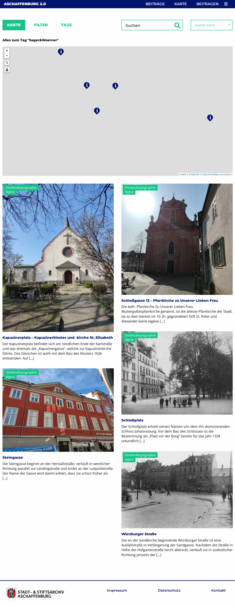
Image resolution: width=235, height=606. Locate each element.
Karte (180, 4)
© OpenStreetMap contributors (216, 174)
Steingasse (12, 457)
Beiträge (155, 4)
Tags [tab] (66, 25)
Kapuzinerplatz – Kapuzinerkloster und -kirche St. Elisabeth (57, 338)
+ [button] (7, 51)
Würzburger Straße (139, 534)
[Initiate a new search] (6, 62)
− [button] (7, 56)
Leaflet (183, 174)
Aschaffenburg (25, 4)
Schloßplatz (132, 420)
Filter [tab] (41, 25)
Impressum (117, 590)
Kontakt (218, 590)
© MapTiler (194, 174)
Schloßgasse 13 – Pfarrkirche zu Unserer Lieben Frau (169, 300)
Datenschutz (169, 590)
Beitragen (207, 4)
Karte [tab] (14, 25)
